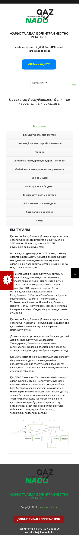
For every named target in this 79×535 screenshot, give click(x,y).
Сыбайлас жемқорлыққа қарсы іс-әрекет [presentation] (39, 160)
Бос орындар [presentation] (39, 177)
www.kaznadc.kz (49, 507)
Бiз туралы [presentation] (39, 126)
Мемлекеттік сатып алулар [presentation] (39, 195)
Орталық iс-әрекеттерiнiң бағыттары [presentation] (39, 143)
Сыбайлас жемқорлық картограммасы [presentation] (39, 169)
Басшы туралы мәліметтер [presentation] (39, 134)
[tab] (39, 126)
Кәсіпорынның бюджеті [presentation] (39, 186)
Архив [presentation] (39, 220)
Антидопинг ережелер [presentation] (39, 212)
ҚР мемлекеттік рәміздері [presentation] (40, 203)
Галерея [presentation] (40, 152)
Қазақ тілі (40, 82)
